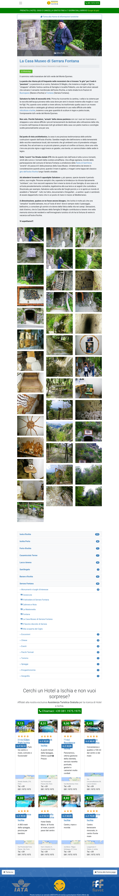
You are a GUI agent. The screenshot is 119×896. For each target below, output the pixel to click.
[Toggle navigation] (20, 3)
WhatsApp (26, 71)
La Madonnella (29, 609)
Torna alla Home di (59, 17)
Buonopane (24, 93)
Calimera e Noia (30, 604)
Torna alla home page (105, 872)
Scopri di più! (93, 10)
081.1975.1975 (92, 3)
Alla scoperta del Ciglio (33, 629)
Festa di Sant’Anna (84, 163)
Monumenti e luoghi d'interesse (58, 66)
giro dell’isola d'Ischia (29, 172)
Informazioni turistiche (27, 66)
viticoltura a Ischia (27, 110)
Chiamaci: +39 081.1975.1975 (60, 711)
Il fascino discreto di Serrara (35, 624)
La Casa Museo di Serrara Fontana (49, 61)
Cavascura (27, 595)
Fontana (49, 93)
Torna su (8, 872)
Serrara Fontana (41, 66)
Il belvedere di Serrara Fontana (36, 600)
